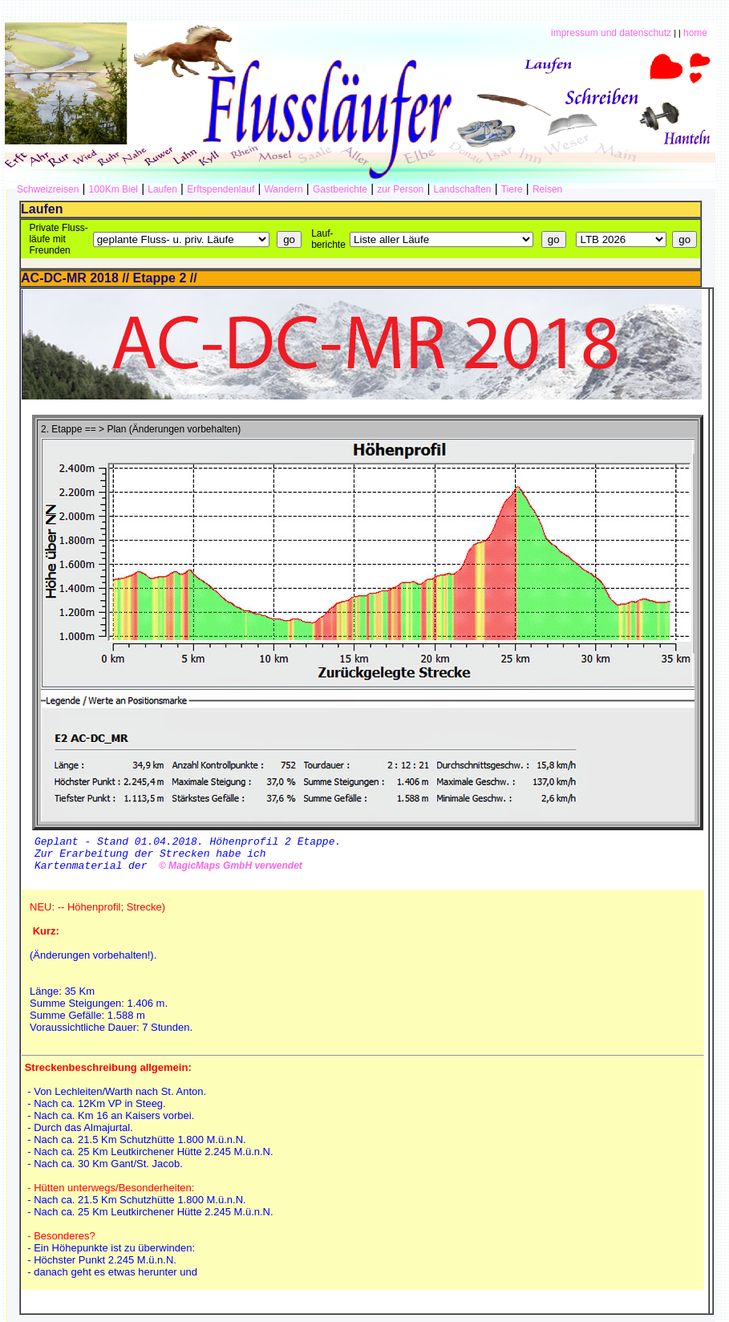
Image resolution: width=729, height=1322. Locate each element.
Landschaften (462, 189)
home (695, 33)
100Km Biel (113, 189)
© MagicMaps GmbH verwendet (227, 872)
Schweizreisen (48, 189)
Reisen (547, 189)
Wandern (283, 189)
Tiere (512, 189)
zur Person (400, 189)
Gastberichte (340, 189)
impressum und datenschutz (611, 33)
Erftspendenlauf (220, 189)
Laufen (162, 189)
